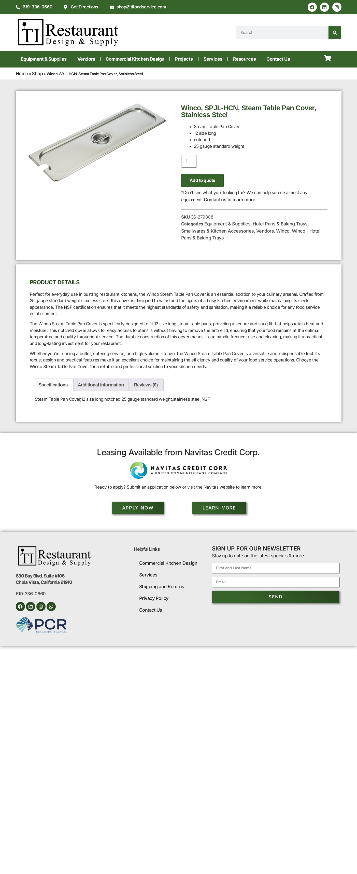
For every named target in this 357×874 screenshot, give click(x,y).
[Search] (335, 32)
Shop (37, 73)
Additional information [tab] (101, 384)
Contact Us (278, 59)
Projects (184, 59)
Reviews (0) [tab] (146, 384)
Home (22, 73)
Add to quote (202, 180)
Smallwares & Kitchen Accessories (217, 231)
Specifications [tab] (53, 384)
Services (213, 59)
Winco (283, 231)
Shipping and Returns (161, 586)
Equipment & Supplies (44, 59)
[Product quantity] (188, 161)
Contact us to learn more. (230, 199)
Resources (244, 59)
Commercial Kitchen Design (135, 59)
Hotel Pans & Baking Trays (280, 223)
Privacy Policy (153, 598)
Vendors (86, 59)
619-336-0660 (31, 593)
